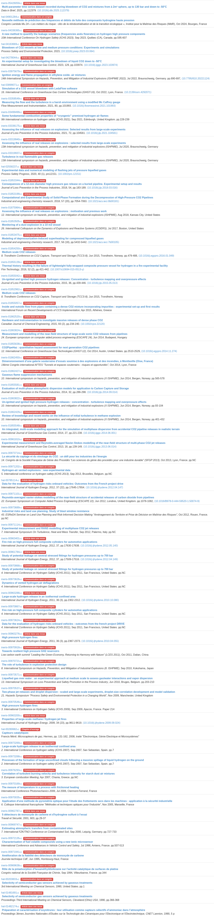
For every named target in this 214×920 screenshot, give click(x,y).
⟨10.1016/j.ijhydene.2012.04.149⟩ (99, 559)
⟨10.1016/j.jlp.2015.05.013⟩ (102, 283)
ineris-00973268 (11, 756)
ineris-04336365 (11, 30)
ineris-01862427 (11, 371)
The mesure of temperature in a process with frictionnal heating (40, 787)
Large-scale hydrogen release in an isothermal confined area (38, 596)
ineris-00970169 (11, 783)
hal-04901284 (10, 16)
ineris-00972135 (11, 838)
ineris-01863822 (11, 398)
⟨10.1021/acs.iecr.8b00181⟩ (103, 201)
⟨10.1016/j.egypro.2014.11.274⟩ (159, 351)
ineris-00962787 (11, 811)
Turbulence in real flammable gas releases (27, 156)
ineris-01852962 (11, 289)
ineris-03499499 (11, 112)
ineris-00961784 (11, 552)
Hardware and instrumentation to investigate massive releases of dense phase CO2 (52, 320)
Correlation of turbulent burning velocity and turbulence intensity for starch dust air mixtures (58, 773)
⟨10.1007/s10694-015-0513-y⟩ (67, 269)
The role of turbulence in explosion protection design (34, 664)
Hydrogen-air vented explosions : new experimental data (36, 470)
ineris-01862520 (11, 316)
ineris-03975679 (11, 71)
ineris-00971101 (11, 493)
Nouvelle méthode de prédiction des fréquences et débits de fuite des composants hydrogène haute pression (68, 20)
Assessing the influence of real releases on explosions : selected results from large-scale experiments (64, 143)
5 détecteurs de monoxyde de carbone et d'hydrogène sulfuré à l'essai (44, 814)
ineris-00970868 (11, 565)
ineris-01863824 (11, 330)
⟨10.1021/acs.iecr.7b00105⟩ (103, 242)
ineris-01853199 (11, 194)
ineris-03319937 (11, 153)
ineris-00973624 (11, 620)
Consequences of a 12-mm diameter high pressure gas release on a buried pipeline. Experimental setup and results (72, 184)
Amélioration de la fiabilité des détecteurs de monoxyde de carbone (43, 855)
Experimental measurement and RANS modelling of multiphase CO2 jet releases (50, 528)
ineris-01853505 (11, 221)
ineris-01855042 (11, 275)
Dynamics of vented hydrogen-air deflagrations (30, 583)
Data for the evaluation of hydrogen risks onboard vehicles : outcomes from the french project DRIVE (63, 623)
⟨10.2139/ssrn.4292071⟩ (137, 92)
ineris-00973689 (11, 507)
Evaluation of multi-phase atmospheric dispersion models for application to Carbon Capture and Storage (65, 388)
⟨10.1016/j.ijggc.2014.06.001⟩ (100, 433)
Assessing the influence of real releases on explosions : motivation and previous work (54, 211)
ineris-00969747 (11, 824)
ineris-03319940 (11, 139)
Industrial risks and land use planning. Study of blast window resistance (45, 511)
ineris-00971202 (11, 466)
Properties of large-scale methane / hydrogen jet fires (34, 719)
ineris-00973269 (11, 743)
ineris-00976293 (11, 770)
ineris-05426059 (11, 3)
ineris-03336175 (11, 125)
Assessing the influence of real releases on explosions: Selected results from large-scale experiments (63, 129)
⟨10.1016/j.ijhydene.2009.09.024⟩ (101, 722)
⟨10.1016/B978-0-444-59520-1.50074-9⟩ (177, 501)
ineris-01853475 (11, 234)
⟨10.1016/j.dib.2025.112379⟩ (53, 10)
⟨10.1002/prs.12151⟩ (69, 174)
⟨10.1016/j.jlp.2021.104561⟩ (102, 133)
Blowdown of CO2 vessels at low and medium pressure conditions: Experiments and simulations (60, 47)
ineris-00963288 (11, 593)
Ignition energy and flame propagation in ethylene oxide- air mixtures (44, 75)
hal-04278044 (10, 57)
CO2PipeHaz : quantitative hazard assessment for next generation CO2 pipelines (50, 347)
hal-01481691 (10, 892)
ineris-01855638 (11, 343)
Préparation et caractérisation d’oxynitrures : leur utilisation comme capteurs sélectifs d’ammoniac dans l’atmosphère (73, 910)
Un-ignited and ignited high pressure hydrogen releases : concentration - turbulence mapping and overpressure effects (74, 402)
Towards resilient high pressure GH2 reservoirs (30, 651)
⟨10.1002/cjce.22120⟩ (93, 324)
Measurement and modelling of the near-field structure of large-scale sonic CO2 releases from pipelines (64, 334)
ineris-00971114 (11, 524)
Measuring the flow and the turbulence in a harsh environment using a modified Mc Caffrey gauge (61, 102)
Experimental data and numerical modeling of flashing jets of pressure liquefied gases (54, 170)
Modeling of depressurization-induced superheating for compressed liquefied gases (52, 238)
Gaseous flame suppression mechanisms (27, 374)
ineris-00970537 (11, 688)
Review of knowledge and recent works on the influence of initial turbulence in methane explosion (61, 415)
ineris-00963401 (11, 538)
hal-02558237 (10, 166)
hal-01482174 (10, 906)
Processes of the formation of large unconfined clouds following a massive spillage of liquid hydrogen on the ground (73, 760)
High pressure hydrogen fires (19, 637)
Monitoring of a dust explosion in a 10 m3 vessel (31, 224)
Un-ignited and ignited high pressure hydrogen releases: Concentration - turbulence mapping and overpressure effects (74, 279)
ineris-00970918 (11, 647)
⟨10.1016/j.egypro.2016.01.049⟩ (156, 255)
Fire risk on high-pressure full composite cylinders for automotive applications (49, 542)
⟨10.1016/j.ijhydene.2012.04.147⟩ (104, 487)
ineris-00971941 (11, 852)
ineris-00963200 (11, 715)
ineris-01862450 (11, 357)
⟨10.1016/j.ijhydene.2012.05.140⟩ (99, 545)
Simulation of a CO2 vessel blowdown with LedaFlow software (39, 88)
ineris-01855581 (11, 384)
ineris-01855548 (11, 425)
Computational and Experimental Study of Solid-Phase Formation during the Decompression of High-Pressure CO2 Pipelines (77, 197)
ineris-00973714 (11, 453)
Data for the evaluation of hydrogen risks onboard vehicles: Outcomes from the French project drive (62, 483)
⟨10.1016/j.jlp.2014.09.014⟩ (102, 392)
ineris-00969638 (11, 865)
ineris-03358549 (11, 98)
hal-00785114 (10, 480)
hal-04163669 (10, 44)
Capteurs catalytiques (15, 732)
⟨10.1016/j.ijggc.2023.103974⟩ (101, 65)
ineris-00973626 (11, 579)
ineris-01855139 (11, 262)
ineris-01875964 (11, 207)
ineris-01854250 (11, 248)
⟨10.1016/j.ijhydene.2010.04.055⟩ (100, 641)
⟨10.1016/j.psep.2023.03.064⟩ (77, 51)
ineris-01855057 (11, 303)
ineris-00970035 (11, 797)
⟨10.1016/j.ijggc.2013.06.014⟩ (100, 446)
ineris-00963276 (11, 633)
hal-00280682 (10, 729)
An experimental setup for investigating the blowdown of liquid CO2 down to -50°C (52, 61)
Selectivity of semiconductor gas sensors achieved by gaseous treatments (47, 882)
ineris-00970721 (11, 661)
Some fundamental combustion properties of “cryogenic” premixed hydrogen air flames (55, 115)
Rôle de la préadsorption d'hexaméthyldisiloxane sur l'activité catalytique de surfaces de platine (60, 869)
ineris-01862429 (11, 412)
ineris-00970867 (11, 606)
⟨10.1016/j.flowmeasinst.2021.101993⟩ (94, 105)
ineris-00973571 (11, 674)
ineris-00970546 (11, 702)
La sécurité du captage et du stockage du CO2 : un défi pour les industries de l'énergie (54, 456)
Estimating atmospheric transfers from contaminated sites (37, 828)
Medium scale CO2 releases (19, 252)
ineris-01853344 (11, 180)
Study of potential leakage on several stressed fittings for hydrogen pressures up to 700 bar (57, 555)
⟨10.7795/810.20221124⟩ (196, 78)
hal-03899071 (10, 85)
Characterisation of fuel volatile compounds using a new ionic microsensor (47, 841)
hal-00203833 (10, 879)
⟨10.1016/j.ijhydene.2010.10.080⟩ (100, 600)
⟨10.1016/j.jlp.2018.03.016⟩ (102, 187)
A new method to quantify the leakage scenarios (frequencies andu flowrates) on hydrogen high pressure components (73, 34)
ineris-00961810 (11, 439)
